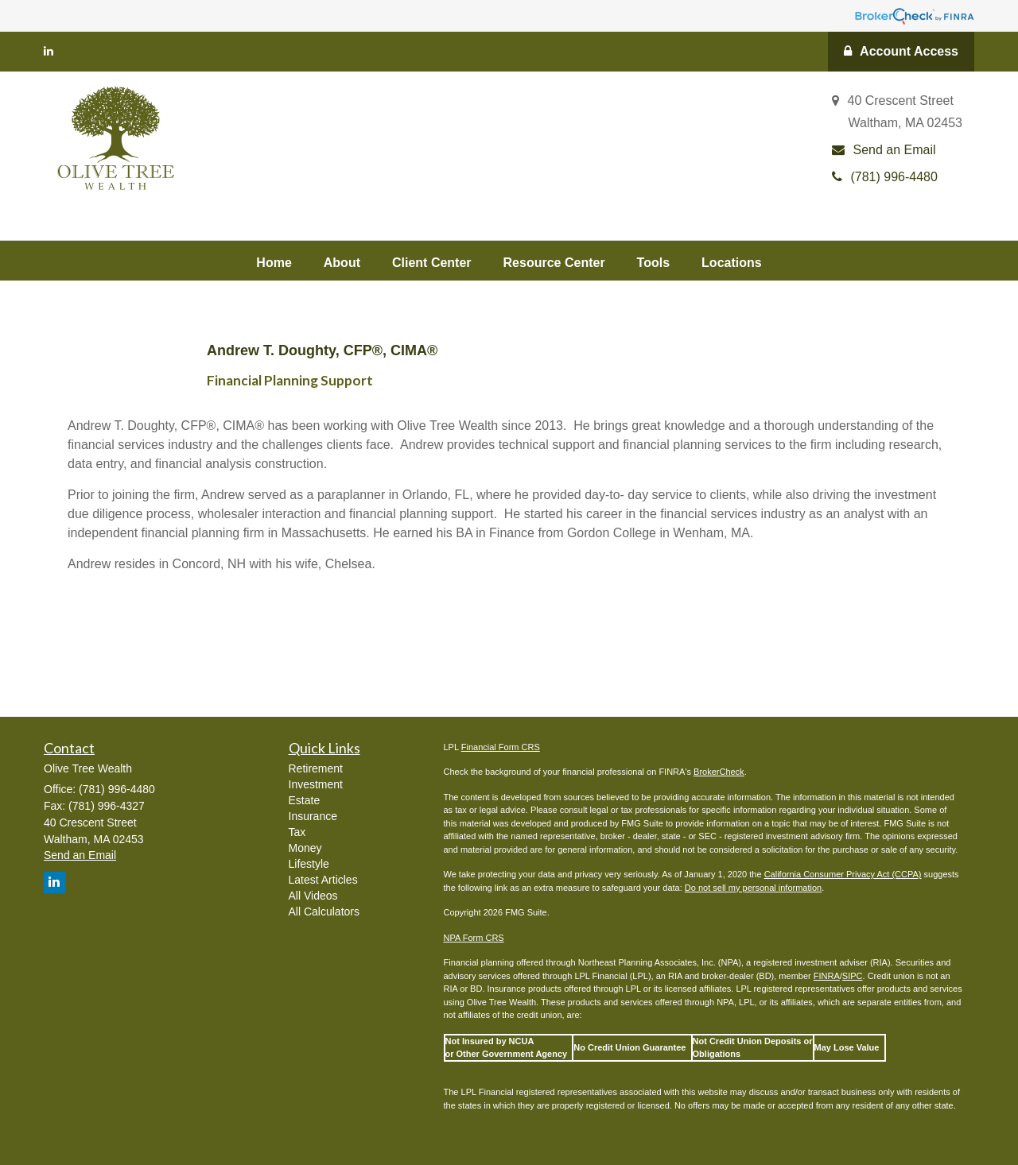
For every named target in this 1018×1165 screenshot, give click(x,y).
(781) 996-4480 (884, 177)
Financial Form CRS (500, 747)
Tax (297, 832)
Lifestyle (309, 863)
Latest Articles (323, 879)
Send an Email (883, 150)
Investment (316, 784)
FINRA (827, 976)
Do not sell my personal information (753, 887)
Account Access (901, 51)
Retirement (316, 768)
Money (305, 848)
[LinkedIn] (48, 51)
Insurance (313, 816)
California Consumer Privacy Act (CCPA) (843, 874)
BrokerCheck (719, 771)
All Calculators (324, 911)
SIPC (852, 976)
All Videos (313, 895)
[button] (342, 261)
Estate (305, 800)
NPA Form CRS (474, 937)
